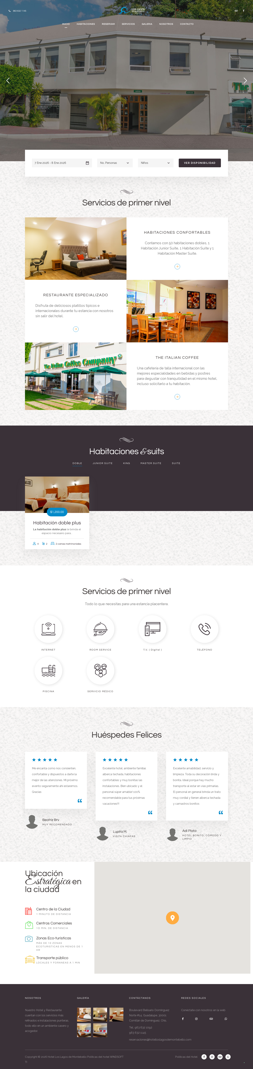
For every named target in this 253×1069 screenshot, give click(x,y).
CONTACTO (187, 24)
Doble (77, 463)
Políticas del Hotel (186, 1056)
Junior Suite (103, 463)
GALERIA (147, 24)
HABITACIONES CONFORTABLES (177, 233)
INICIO (66, 24)
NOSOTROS (166, 24)
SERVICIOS (128, 24)
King (126, 463)
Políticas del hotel (98, 1056)
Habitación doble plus (57, 522)
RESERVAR (108, 24)
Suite (176, 463)
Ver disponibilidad (200, 163)
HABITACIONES (86, 24)
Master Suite (151, 463)
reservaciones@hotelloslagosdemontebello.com (160, 1039)
